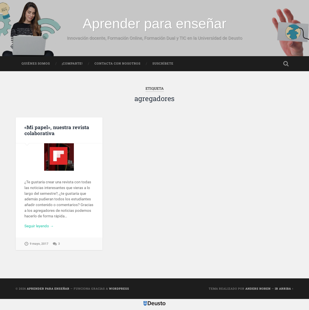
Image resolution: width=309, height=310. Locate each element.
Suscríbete (162, 63)
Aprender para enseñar (154, 23)
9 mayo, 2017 (39, 244)
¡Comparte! (72, 63)
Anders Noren (258, 288)
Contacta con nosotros (117, 63)
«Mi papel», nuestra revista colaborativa (56, 130)
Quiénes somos (36, 63)
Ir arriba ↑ (284, 288)
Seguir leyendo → (39, 226)
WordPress (119, 288)
